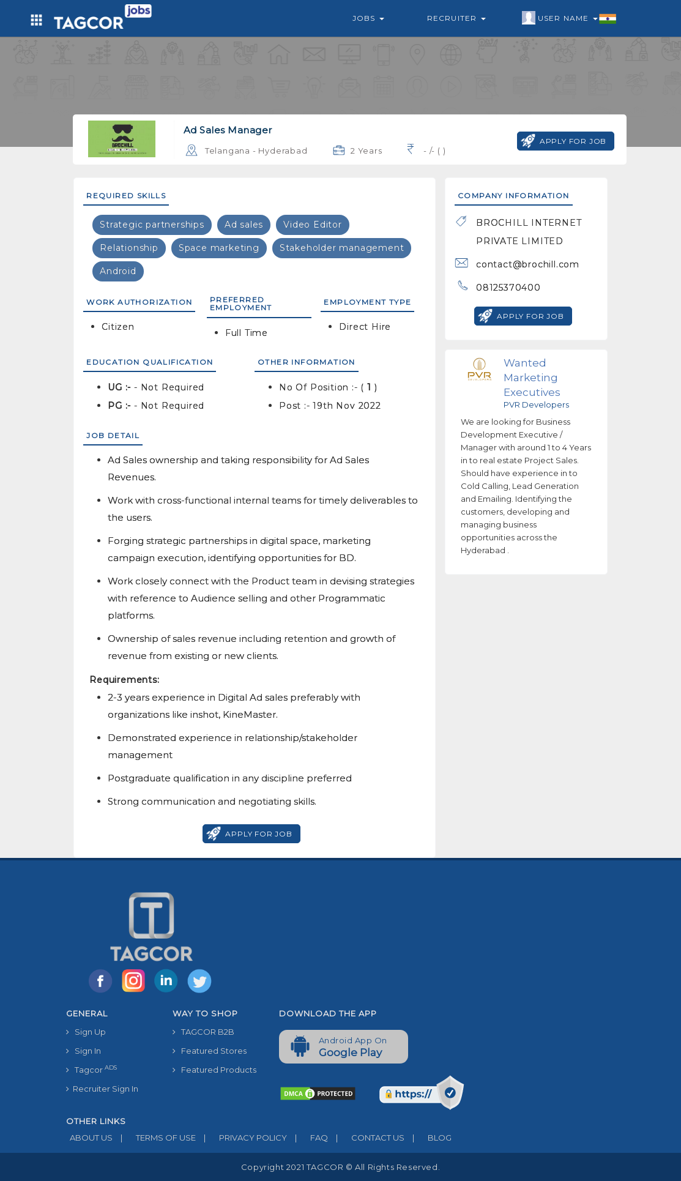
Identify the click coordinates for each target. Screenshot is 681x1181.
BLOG (428, 1137)
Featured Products (214, 1070)
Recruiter (456, 18)
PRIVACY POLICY (241, 1137)
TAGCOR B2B (203, 1032)
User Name (569, 18)
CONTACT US (366, 1137)
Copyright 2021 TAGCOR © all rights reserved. (340, 1167)
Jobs (368, 18)
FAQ (307, 1137)
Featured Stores (210, 1051)
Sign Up (86, 1032)
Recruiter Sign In (102, 1088)
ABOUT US (89, 1137)
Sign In (83, 1051)
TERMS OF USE (154, 1137)
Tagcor (91, 1069)
